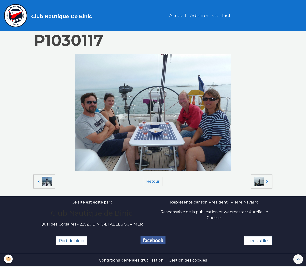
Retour (153, 181)
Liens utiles (258, 240)
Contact (221, 15)
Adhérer (199, 15)
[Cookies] (8, 259)
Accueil (177, 15)
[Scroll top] (298, 259)
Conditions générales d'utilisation (131, 260)
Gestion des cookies (188, 260)
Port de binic (71, 240)
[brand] (49, 15)
